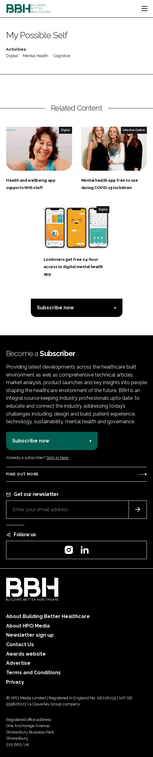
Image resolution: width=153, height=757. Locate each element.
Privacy (15, 682)
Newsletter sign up (30, 635)
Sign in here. (57, 457)
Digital (12, 55)
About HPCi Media (28, 626)
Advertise (18, 663)
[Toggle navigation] (144, 8)
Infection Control (134, 130)
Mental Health (35, 55)
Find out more (22, 474)
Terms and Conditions (33, 672)
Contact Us (20, 644)
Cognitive (61, 55)
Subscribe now (55, 308)
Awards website (26, 654)
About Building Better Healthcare (48, 616)
